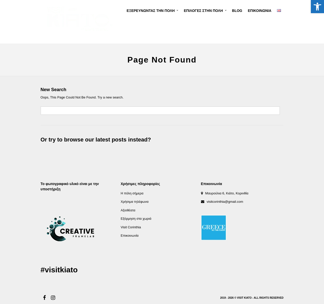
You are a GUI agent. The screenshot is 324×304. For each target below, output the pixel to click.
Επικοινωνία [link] (130, 235)
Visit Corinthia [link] (131, 227)
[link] (317, 6)
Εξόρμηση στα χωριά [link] (136, 218)
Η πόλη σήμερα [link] (132, 193)
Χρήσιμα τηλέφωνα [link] (135, 202)
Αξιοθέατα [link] (128, 210)
